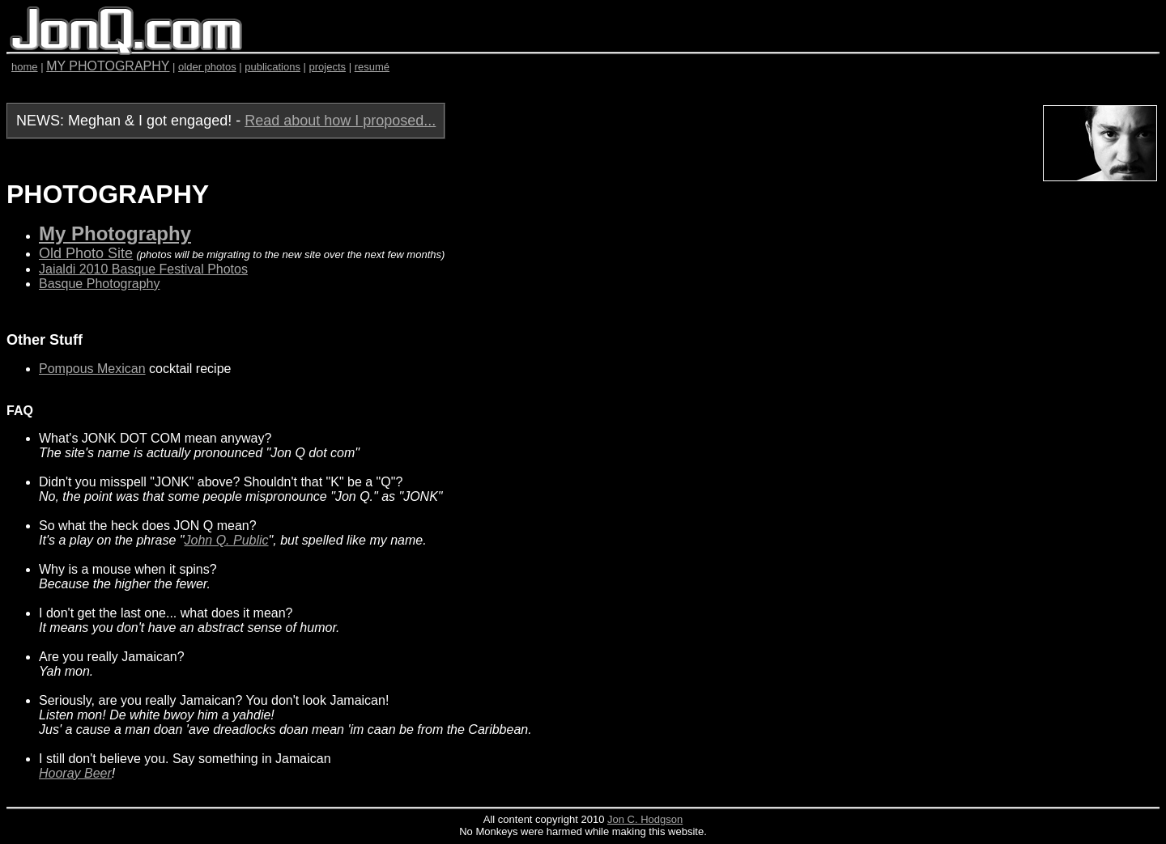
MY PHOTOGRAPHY (107, 66)
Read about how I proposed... (340, 120)
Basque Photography (99, 284)
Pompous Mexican (92, 368)
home (24, 67)
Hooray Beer (75, 773)
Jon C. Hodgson (645, 819)
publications (272, 67)
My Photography (115, 233)
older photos (207, 67)
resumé (372, 67)
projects (328, 67)
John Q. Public (227, 540)
